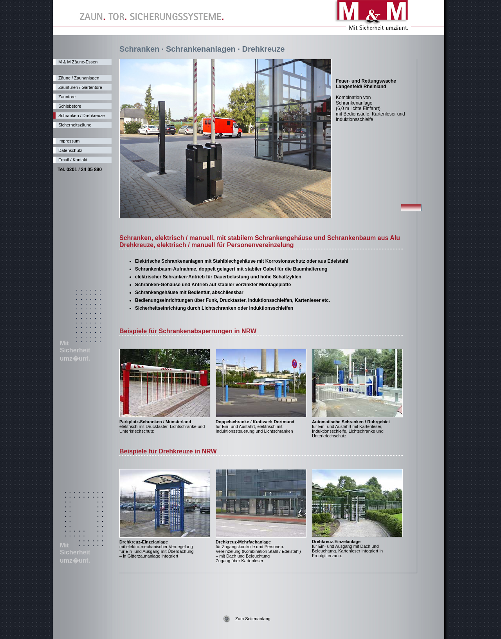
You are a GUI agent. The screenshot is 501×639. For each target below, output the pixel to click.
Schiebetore (69, 106)
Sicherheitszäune (74, 125)
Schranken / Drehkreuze (81, 115)
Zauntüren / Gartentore (80, 87)
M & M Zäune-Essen (77, 62)
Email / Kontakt (72, 159)
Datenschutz (70, 150)
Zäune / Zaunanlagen (78, 78)
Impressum (68, 141)
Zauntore (67, 96)
